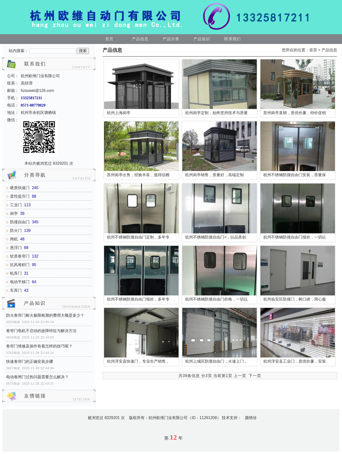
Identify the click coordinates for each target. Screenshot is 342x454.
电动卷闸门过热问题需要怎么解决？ (37, 377)
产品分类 (171, 39)
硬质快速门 (20, 188)
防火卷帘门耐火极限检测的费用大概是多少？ (45, 315)
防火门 (16, 230)
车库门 (16, 290)
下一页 (255, 376)
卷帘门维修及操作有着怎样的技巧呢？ (39, 346)
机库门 (16, 273)
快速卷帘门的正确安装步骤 (29, 361)
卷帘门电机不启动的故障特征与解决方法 (41, 331)
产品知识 (201, 39)
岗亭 (14, 213)
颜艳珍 (251, 418)
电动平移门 (20, 282)
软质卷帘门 (20, 256)
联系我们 (232, 39)
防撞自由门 (20, 222)
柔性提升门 (20, 196)
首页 (109, 39)
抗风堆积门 (20, 265)
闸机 (14, 239)
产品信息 (140, 39)
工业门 (16, 205)
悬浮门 (16, 248)
